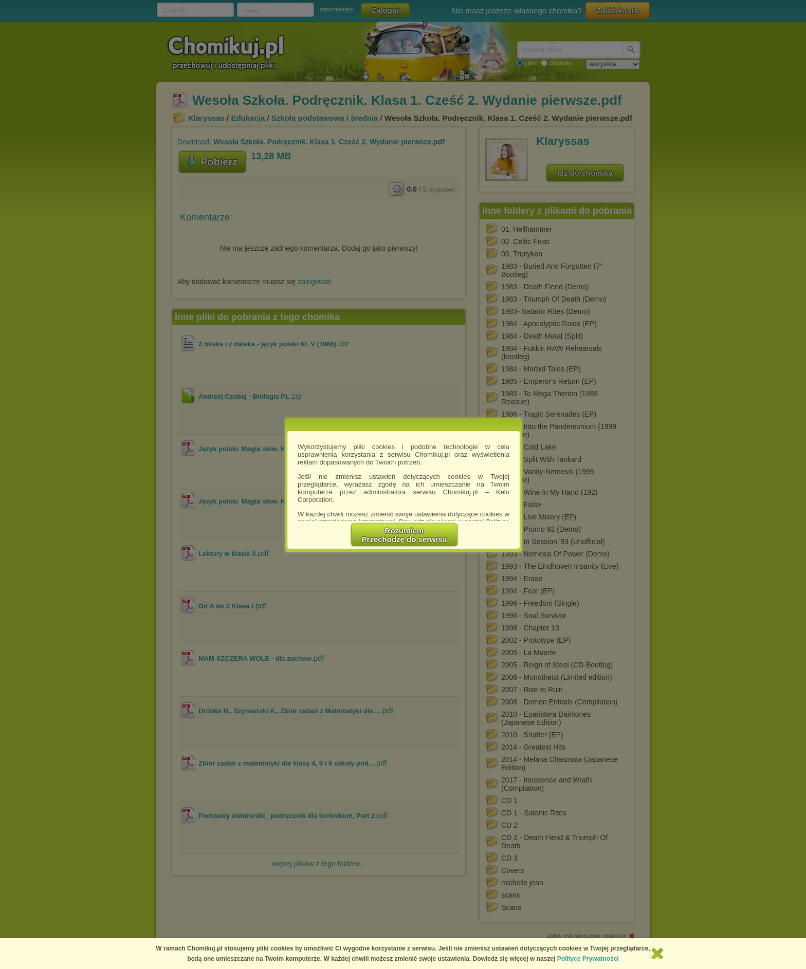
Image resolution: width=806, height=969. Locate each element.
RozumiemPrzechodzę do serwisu (404, 535)
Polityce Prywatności (588, 958)
